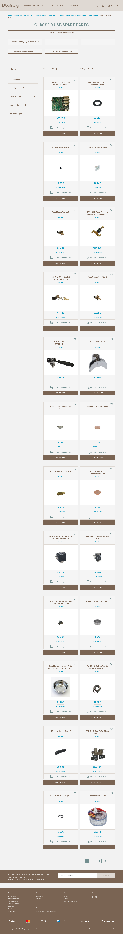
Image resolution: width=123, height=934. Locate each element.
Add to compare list (60, 127)
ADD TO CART (61, 133)
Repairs (10, 909)
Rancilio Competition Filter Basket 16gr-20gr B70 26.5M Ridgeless (60, 667)
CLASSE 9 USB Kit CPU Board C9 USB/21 (60, 83)
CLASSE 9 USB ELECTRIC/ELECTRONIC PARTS (25, 42)
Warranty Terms (13, 901)
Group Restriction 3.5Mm (97, 407)
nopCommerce (100, 929)
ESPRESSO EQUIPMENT (33, 6)
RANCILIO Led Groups (97, 147)
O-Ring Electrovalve (60, 147)
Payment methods (14, 899)
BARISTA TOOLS (56, 6)
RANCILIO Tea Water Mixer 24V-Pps (97, 732)
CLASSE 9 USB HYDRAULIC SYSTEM (98, 42)
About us (11, 906)
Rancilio (60, 88)
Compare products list (71, 901)
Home (10, 16)
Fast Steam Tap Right (97, 277)
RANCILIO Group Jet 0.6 (60, 471)
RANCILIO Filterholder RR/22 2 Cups (60, 343)
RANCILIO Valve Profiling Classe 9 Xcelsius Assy (97, 213)
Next (111, 861)
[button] (88, 6)
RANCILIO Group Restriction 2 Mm (97, 472)
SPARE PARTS (75, 6)
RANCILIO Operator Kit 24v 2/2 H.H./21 (97, 537)
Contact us (39, 896)
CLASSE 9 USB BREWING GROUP (25, 51)
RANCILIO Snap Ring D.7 (60, 796)
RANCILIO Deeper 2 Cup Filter (60, 408)
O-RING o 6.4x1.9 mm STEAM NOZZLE (97, 83)
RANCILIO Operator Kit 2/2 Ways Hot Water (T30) (60, 537)
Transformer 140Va (97, 796)
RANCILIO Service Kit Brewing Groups (60, 278)
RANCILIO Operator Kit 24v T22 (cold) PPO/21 (60, 602)
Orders (66, 896)
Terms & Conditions (14, 904)
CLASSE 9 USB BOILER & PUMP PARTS (61, 51)
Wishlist (66, 899)
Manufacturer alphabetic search (46, 911)
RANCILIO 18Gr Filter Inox (97, 601)
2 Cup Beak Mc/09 (97, 342)
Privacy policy (12, 896)
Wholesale (11, 911)
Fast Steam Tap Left (60, 212)
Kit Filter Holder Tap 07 (61, 731)
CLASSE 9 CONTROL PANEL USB (61, 42)
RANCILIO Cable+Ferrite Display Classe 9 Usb (97, 667)
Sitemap (38, 899)
